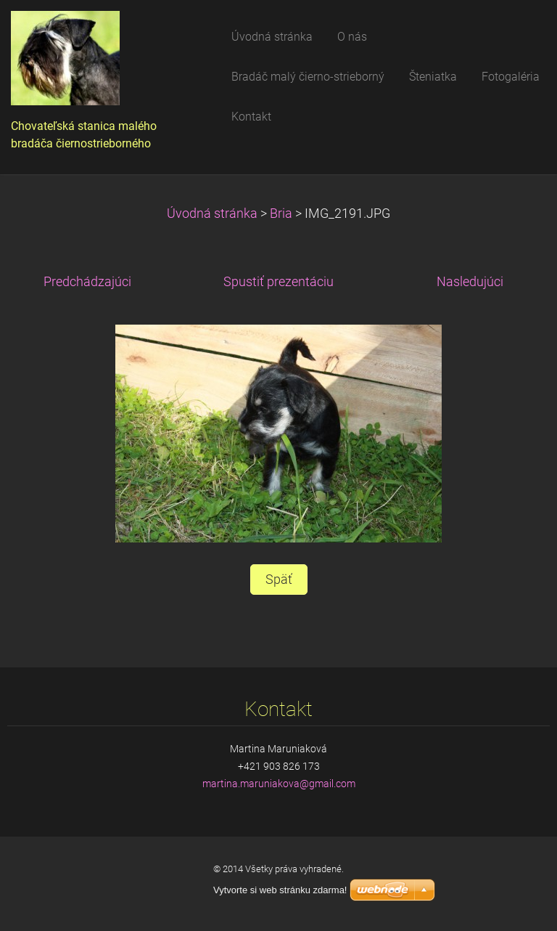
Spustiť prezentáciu (278, 282)
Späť (278, 579)
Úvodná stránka (212, 213)
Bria (281, 213)
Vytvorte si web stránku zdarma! (280, 890)
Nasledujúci (470, 282)
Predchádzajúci (87, 282)
